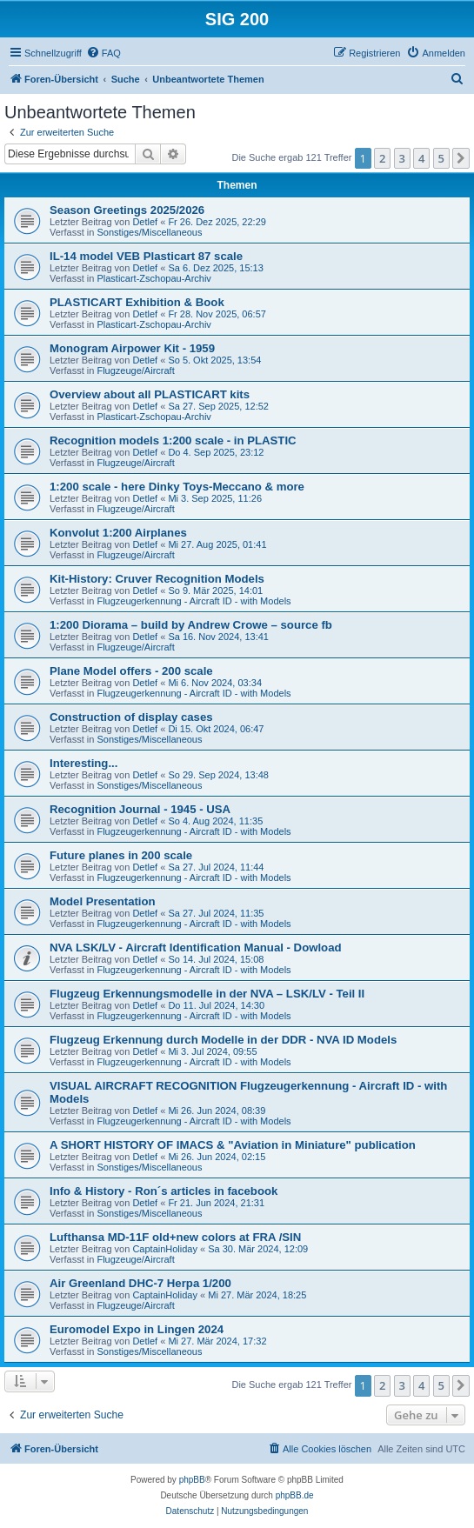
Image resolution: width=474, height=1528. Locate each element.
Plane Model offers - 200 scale (131, 670)
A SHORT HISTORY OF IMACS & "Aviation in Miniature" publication (233, 1144)
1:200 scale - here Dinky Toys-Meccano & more (177, 486)
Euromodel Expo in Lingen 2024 (137, 1329)
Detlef (144, 222)
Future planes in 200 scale (121, 855)
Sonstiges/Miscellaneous (149, 232)
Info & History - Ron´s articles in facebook (163, 1191)
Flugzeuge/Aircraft (135, 370)
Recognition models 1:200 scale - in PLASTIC (173, 440)
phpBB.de (295, 1495)
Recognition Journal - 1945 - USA (140, 809)
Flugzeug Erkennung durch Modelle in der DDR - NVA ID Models (223, 1039)
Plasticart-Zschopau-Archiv (153, 278)
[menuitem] (103, 53)
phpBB (192, 1480)
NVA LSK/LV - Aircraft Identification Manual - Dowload (196, 947)
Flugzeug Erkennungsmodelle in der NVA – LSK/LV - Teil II (207, 993)
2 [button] (382, 158)
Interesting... (83, 763)
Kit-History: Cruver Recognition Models (157, 578)
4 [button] (421, 158)
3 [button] (402, 158)
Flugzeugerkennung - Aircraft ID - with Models (193, 601)
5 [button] (441, 158)
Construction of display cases (131, 717)
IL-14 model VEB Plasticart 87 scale (146, 256)
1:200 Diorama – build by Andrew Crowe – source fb (191, 624)
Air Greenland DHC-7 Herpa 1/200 (140, 1283)
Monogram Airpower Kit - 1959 (132, 348)
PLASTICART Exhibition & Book (137, 302)
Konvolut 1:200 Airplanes (118, 532)
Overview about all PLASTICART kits (150, 394)
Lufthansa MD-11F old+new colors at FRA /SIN (175, 1237)
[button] (461, 158)
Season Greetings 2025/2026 (127, 210)
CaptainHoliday (164, 1249)
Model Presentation (103, 901)
